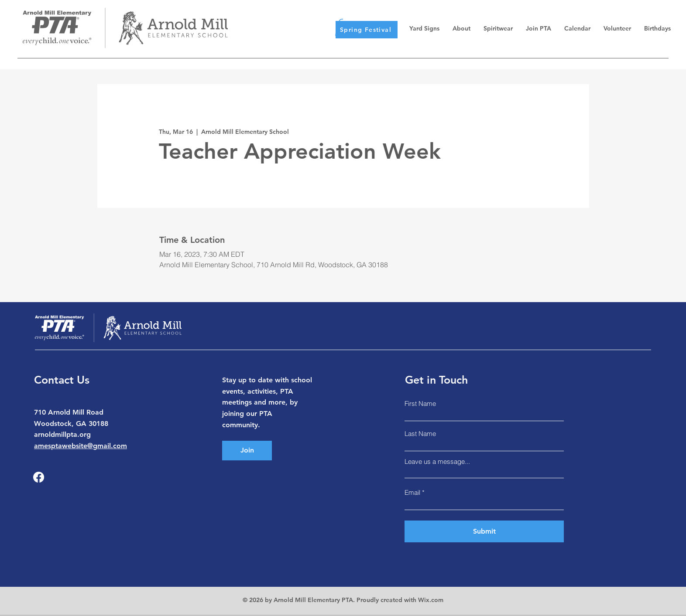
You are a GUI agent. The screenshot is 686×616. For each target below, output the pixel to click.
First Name (420, 403)
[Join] (247, 450)
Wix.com (430, 600)
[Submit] (484, 531)
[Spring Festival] (367, 29)
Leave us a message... (437, 461)
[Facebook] (38, 477)
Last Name (420, 433)
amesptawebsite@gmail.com (80, 446)
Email (412, 492)
